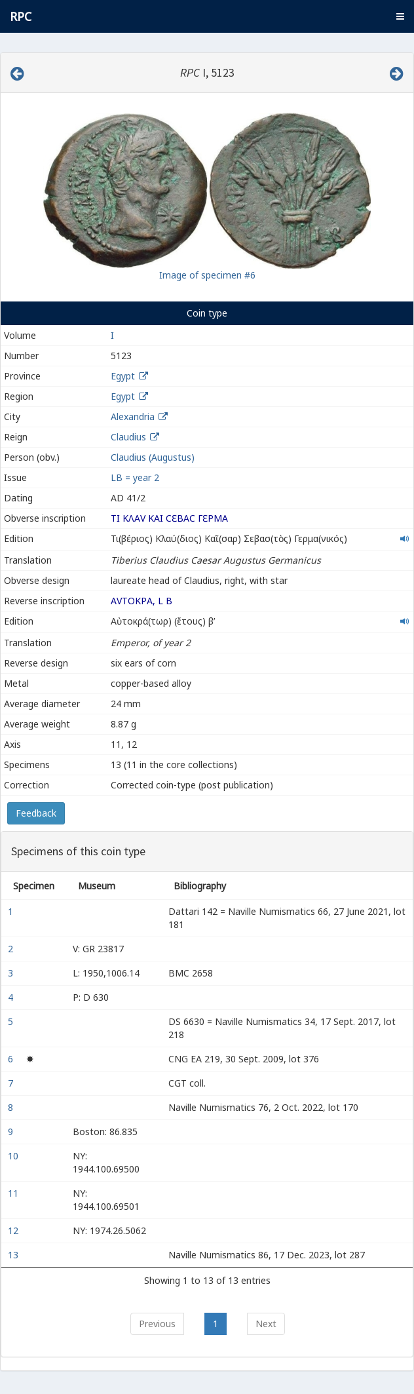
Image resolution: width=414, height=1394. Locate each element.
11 (14, 1193)
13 (14, 1255)
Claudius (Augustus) (153, 457)
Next (265, 1323)
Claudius (128, 437)
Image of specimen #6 (207, 275)
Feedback (36, 813)
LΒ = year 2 (135, 477)
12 (14, 1230)
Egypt (123, 376)
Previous (157, 1323)
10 (14, 1156)
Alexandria (133, 416)
